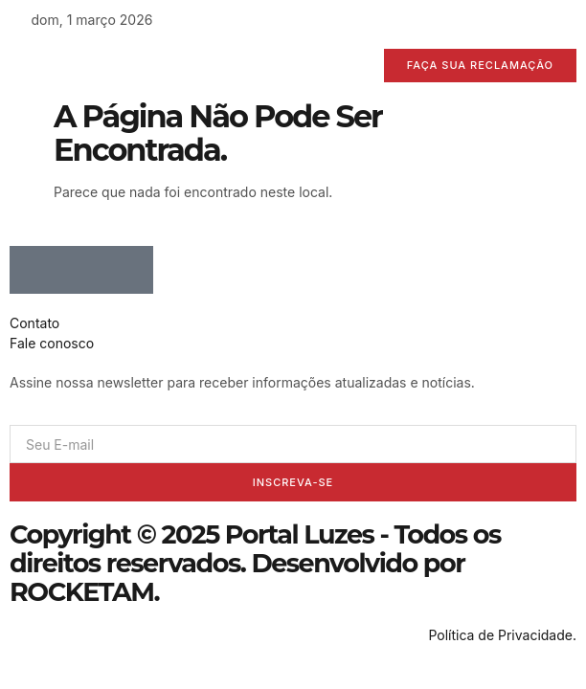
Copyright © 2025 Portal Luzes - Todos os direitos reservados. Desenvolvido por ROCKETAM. (255, 563)
